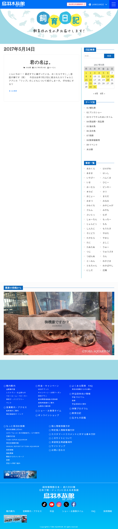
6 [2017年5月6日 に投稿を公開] (107, 72)
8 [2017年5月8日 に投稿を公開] (86, 76)
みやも (106, 210)
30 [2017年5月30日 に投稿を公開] (90, 86)
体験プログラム (80, 408)
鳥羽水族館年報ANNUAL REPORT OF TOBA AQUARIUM (22, 444)
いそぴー (91, 177)
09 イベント (92, 144)
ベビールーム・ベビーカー (17, 396)
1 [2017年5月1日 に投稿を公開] (86, 72)
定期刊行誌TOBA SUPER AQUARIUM (16, 438)
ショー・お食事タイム (49, 410)
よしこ (106, 242)
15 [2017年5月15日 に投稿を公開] (86, 79)
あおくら (91, 168)
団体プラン (42, 396)
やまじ (106, 237)
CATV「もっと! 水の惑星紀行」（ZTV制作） (23, 433)
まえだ (106, 196)
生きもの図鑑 (79, 417)
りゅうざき (108, 251)
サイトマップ (58, 445)
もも (105, 223)
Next (113, 324)
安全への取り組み (13, 463)
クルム (90, 210)
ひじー (106, 182)
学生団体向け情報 (81, 393)
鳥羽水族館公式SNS (14, 429)
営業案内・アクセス (16, 407)
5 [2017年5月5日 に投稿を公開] (103, 72)
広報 (105, 270)
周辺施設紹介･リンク (14, 414)
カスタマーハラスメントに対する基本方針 (73, 434)
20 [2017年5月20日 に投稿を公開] (108, 79)
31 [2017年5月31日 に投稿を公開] (95, 86)
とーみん (91, 260)
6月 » (102, 93)
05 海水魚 (91, 126)
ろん (105, 256)
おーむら (91, 187)
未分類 (28, 67)
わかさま (107, 260)
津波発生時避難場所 (61, 442)
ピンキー (107, 187)
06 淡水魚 (91, 130)
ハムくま (107, 177)
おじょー (91, 196)
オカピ (90, 191)
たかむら (91, 237)
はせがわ (107, 168)
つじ (89, 251)
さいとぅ (91, 214)
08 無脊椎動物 (93, 140)
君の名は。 (41, 62)
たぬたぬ (91, 247)
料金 (52, 511)
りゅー (106, 247)
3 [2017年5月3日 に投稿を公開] (94, 72)
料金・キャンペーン (48, 385)
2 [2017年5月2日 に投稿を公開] (90, 72)
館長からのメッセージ (15, 456)
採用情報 (9, 450)
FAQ (93, 511)
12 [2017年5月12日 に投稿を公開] (103, 76)
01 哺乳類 (91, 107)
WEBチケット (43, 389)
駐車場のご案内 (12, 410)
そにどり (91, 233)
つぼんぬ (91, 256)
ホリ (105, 191)
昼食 (74, 400)
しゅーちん (92, 219)
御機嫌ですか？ (59, 322)
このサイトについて (61, 438)
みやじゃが (108, 205)
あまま (90, 173)
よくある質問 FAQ (82, 385)
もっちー (107, 219)
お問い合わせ (58, 449)
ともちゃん (92, 265)
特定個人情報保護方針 (63, 429)
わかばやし (108, 265)
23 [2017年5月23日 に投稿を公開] (90, 83)
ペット (9, 403)
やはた (106, 233)
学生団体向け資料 (79, 404)
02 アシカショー (94, 112)
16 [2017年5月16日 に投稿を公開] (90, 79)
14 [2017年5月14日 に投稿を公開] (112, 76)
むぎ (105, 214)
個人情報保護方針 (60, 425)
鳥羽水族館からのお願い (81, 389)
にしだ (90, 270)
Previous (2, 324)
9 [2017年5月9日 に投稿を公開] (90, 76)
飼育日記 (76, 413)
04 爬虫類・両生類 (95, 121)
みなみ (106, 200)
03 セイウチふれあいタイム (100, 116)
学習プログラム (78, 397)
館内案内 (11, 385)
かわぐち (91, 205)
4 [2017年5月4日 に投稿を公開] (99, 72)
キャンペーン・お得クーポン (49, 392)
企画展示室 (10, 389)
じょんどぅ (92, 223)
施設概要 (9, 453)
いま (89, 182)
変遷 (8, 460)
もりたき (107, 228)
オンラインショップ (48, 415)
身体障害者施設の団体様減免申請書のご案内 (48, 401)
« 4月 (95, 93)
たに (89, 242)
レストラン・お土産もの (16, 392)
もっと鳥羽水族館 (15, 425)
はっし (106, 173)
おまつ (90, 200)
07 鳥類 (90, 135)
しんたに (91, 228)
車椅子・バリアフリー (15, 399)
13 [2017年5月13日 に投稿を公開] (108, 76)
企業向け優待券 (44, 406)
